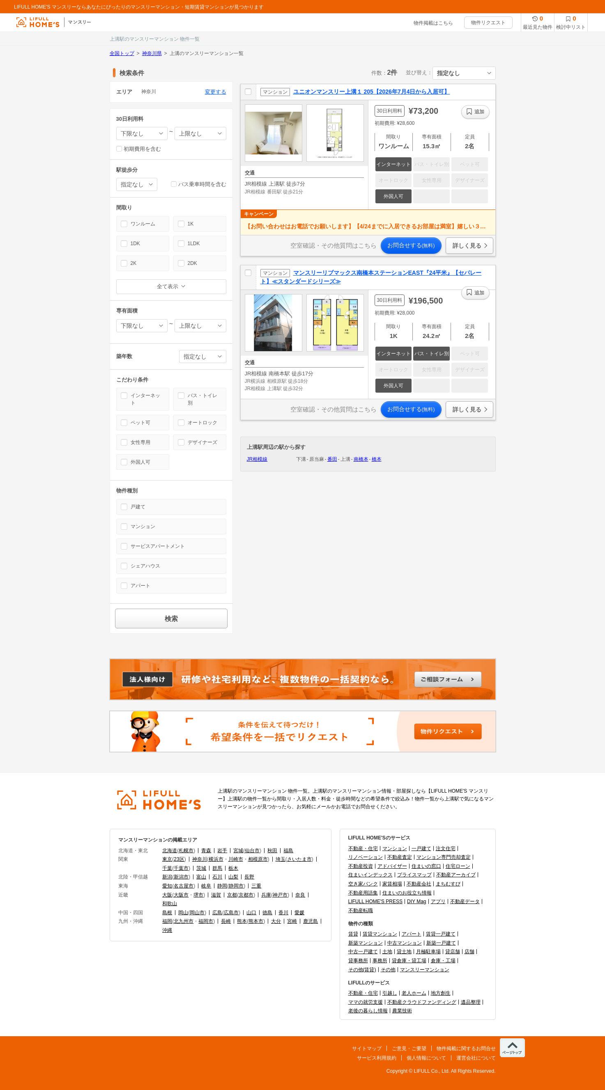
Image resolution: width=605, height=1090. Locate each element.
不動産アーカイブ (456, 875)
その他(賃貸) (362, 970)
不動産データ (465, 901)
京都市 (246, 895)
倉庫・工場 (443, 961)
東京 (167, 859)
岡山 (183, 912)
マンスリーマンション (424, 970)
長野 (249, 877)
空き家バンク (363, 884)
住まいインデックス (370, 875)
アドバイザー (392, 866)
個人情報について (426, 1058)
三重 (256, 886)
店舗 (469, 951)
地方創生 (441, 993)
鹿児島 (310, 921)
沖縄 (167, 930)
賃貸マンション (380, 934)
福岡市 (205, 921)
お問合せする (411, 245)
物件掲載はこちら (433, 23)
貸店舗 (452, 951)
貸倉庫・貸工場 (409, 961)
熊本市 (255, 921)
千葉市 (181, 868)
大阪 (167, 895)
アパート (411, 934)
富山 (201, 877)
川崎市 (235, 859)
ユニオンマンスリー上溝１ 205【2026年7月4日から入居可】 (371, 91)
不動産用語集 (363, 893)
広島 (217, 912)
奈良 (300, 895)
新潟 (167, 877)
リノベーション (365, 857)
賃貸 (353, 934)
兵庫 (266, 895)
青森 (206, 850)
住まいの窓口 (426, 866)
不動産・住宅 (363, 848)
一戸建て (421, 848)
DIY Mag (416, 901)
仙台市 (252, 850)
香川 (283, 912)
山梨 (233, 877)
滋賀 (216, 895)
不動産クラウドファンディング (421, 1002)
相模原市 (258, 859)
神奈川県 (152, 53)
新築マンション (365, 943)
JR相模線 (257, 459)
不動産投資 (360, 866)
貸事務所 (358, 961)
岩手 (222, 850)
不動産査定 (399, 857)
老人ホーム (414, 993)
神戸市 (280, 895)
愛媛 (299, 912)
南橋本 (361, 459)
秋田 (272, 850)
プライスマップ (414, 875)
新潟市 (181, 877)
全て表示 (167, 286)
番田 (332, 459)
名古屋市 (183, 886)
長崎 (226, 921)
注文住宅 (445, 848)
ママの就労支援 (365, 1002)
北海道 (169, 850)
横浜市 (216, 859)
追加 (479, 112)
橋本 (377, 459)
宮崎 (292, 921)
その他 (388, 970)
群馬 (217, 868)
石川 (217, 877)
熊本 (242, 921)
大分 (276, 921)
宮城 (238, 850)
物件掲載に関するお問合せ (466, 1048)
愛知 (167, 886)
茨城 (201, 868)
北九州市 (183, 921)
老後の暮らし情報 (368, 1011)
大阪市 (181, 895)
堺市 (198, 895)
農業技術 (402, 1011)
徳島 (267, 912)
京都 (232, 895)
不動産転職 (360, 910)
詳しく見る (467, 245)
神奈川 (199, 859)
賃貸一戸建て (440, 934)
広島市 (231, 912)
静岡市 (236, 886)
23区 (179, 859)
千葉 (167, 868)
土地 (387, 951)
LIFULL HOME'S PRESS (375, 901)
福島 (288, 850)
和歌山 (169, 903)
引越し (389, 993)
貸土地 (404, 951)
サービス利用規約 (376, 1058)
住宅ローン (458, 866)
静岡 (222, 886)
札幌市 (186, 850)
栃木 (233, 868)
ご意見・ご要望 (409, 1048)
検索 (171, 618)
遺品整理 (471, 1002)
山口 (251, 912)
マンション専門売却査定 (443, 857)
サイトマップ (367, 1048)
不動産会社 (419, 884)
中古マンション (404, 943)
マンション (394, 848)
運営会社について (476, 1058)
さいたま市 (299, 859)
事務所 (380, 961)
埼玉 (280, 859)
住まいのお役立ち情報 (407, 893)
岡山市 (197, 912)
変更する (215, 92)
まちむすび (448, 884)
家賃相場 (392, 884)
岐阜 (206, 886)
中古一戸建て (363, 951)
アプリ (438, 901)
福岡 (167, 921)
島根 (167, 912)
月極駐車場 (428, 951)
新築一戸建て (441, 943)
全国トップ (122, 53)
